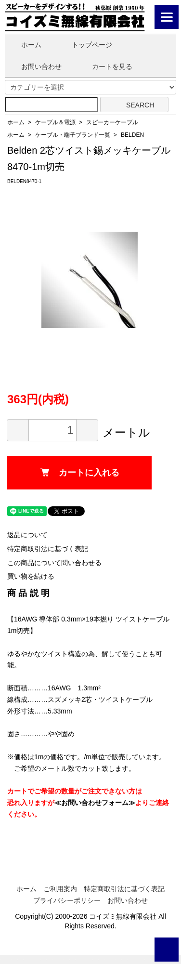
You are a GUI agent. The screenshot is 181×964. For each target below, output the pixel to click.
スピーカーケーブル (112, 122)
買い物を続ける (30, 576)
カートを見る (105, 66)
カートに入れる (79, 472)
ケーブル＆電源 (55, 122)
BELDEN (132, 135)
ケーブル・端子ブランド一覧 (72, 135)
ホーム (24, 45)
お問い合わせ (34, 66)
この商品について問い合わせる (54, 563)
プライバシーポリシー (67, 900)
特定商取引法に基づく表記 (47, 549)
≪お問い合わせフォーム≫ (94, 802)
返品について (27, 535)
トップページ (85, 45)
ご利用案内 (60, 889)
